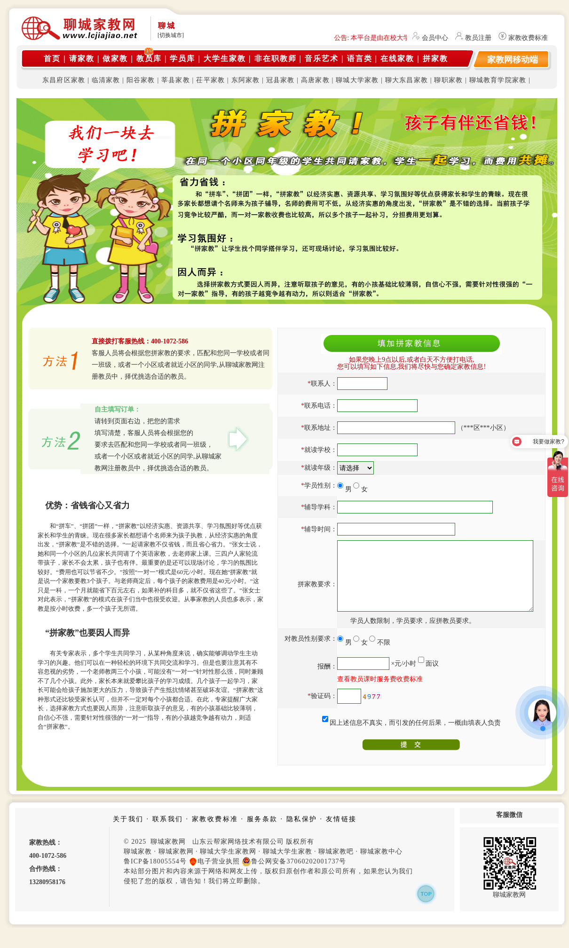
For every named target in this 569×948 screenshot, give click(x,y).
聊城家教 (138, 865)
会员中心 (435, 37)
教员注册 (478, 37)
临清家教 (106, 80)
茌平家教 (210, 80)
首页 (52, 58)
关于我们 (128, 833)
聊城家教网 (176, 865)
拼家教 (435, 58)
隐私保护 (301, 833)
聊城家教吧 (336, 865)
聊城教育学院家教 (498, 80)
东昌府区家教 (63, 80)
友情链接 (341, 833)
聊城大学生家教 (287, 865)
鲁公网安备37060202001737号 (294, 875)
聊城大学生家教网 (228, 865)
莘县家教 (175, 80)
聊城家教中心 (381, 865)
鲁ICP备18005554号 (155, 875)
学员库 (182, 58)
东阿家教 (245, 80)
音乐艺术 (322, 58)
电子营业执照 (214, 875)
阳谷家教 (140, 80)
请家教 (82, 58)
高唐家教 (315, 80)
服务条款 (262, 833)
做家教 (115, 58)
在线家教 (397, 58)
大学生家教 (225, 58)
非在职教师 (275, 58)
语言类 (359, 58)
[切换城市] (171, 35)
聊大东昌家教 (406, 80)
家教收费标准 (528, 37)
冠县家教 (280, 80)
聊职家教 (448, 80)
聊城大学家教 (357, 80)
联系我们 (167, 833)
